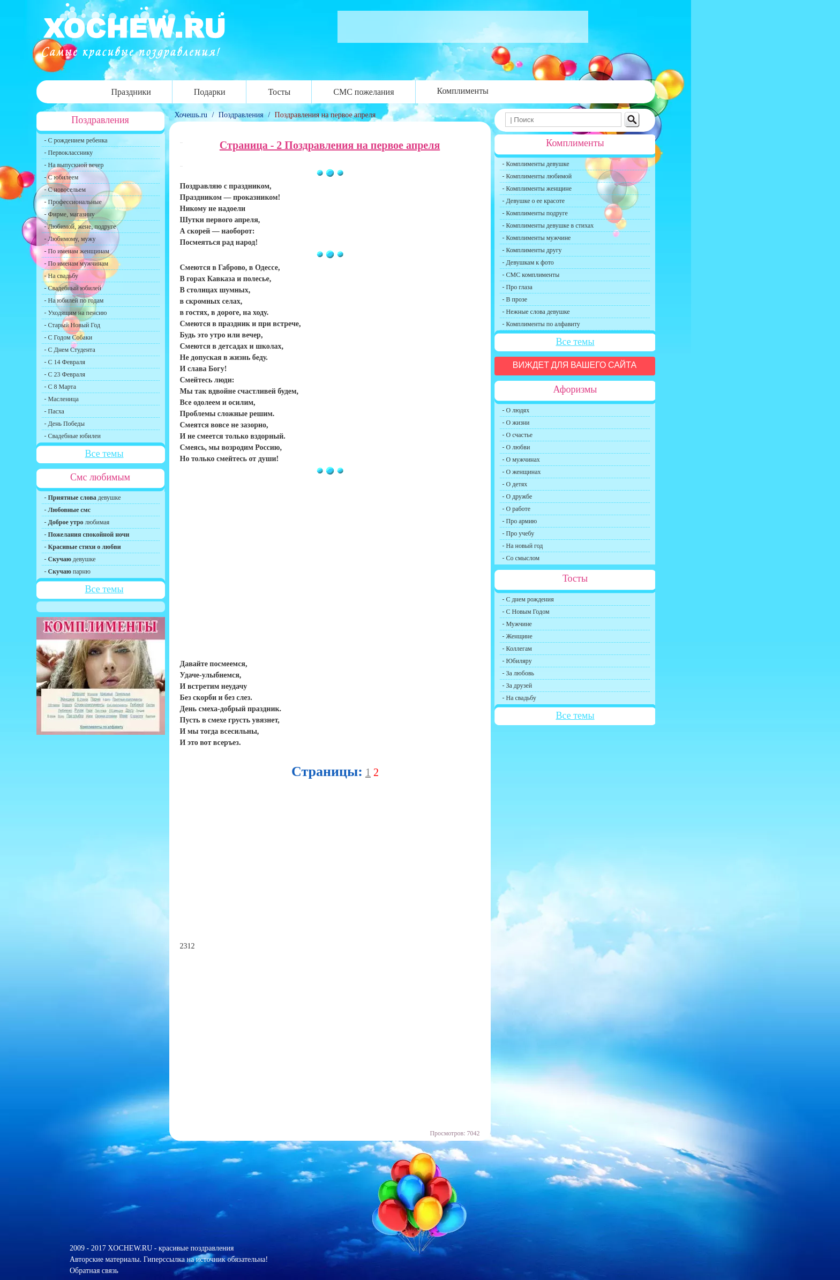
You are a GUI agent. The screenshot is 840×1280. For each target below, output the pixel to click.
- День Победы (64, 423)
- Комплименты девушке (535, 164)
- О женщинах (521, 472)
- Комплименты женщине (537, 188)
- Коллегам (517, 648)
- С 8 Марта (60, 386)
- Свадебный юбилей (73, 288)
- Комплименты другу (532, 250)
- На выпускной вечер (74, 165)
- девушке (82, 497)
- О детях (515, 484)
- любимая (77, 522)
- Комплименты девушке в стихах (548, 225)
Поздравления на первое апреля (325, 115)
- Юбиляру (517, 661)
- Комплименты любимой (537, 176)
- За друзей (517, 685)
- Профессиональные (73, 202)
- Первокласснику (68, 152)
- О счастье (517, 435)
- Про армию (519, 521)
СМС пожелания (363, 91)
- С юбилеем (61, 177)
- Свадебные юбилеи (72, 436)
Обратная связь (94, 1271)
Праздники (131, 91)
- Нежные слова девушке (536, 311)
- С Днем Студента (69, 349)
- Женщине (517, 636)
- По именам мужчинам (76, 263)
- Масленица (61, 399)
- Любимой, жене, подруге (80, 226)
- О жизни (516, 422)
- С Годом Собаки (68, 337)
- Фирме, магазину (69, 214)
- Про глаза (517, 287)
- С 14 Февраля (64, 362)
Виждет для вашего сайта (575, 365)
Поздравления (241, 115)
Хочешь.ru (192, 115)
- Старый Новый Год (72, 325)
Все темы (104, 453)
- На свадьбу (61, 276)
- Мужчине (517, 624)
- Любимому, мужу (70, 239)
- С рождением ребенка (76, 140)
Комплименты (463, 90)
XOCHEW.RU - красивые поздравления (171, 1248)
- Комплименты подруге (535, 213)
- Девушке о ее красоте (533, 201)
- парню (67, 571)
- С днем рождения (528, 599)
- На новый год (522, 545)
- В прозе (515, 299)
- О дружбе (517, 496)
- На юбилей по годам (74, 300)
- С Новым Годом (526, 611)
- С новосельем (65, 189)
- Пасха (54, 411)
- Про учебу (518, 533)
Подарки (210, 91)
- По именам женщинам (76, 251)
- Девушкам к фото (528, 262)
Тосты (279, 91)
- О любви (516, 447)
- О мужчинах (521, 459)
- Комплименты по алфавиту (541, 324)
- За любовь (518, 673)
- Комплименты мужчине (536, 238)
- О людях (516, 410)
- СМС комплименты (531, 274)
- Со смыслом (521, 558)
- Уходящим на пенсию (75, 313)
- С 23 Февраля (64, 374)
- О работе (516, 509)
